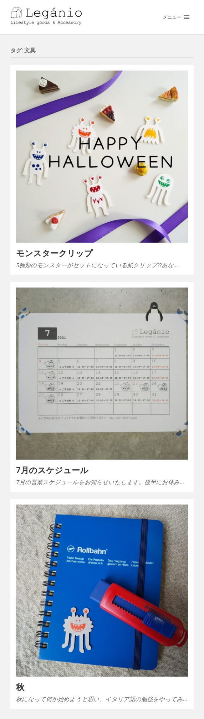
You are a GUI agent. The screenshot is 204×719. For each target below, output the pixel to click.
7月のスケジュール (52, 470)
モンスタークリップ (54, 253)
